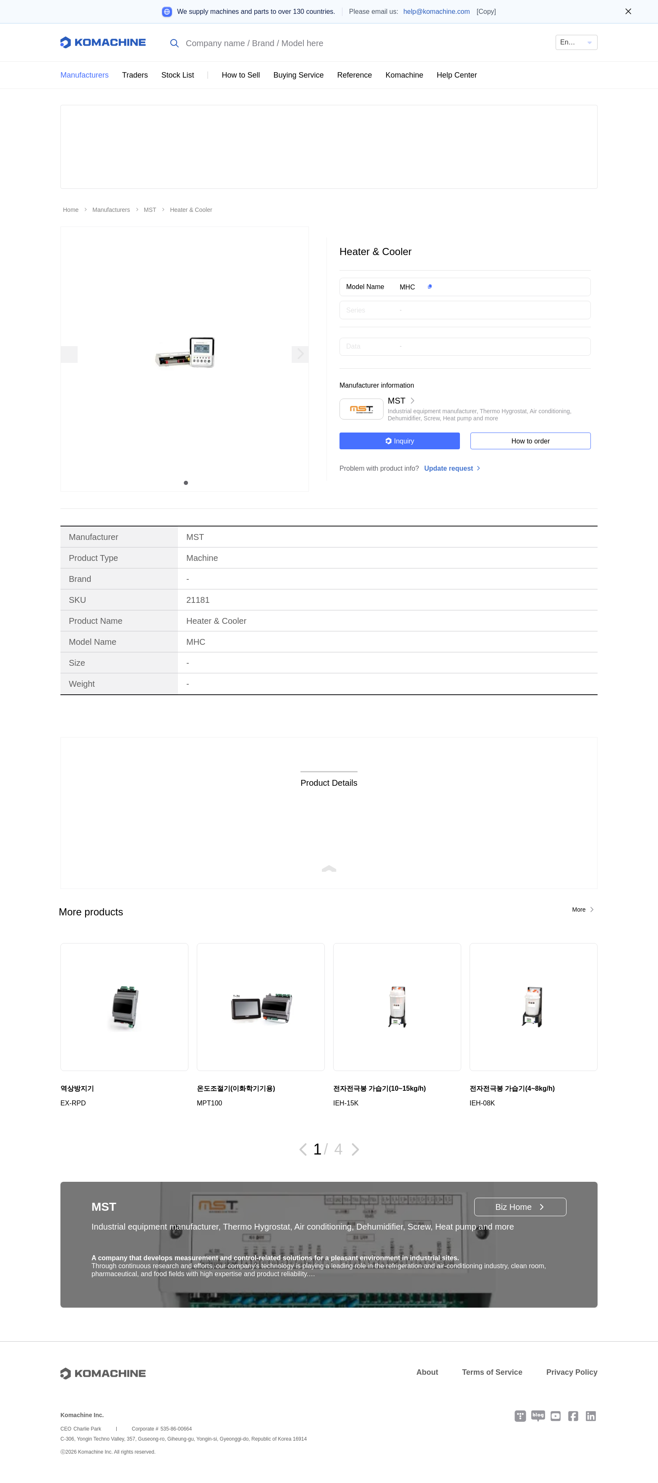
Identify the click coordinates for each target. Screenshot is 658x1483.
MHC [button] (407, 287)
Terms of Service (492, 1372)
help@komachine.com (436, 11)
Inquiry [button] (399, 441)
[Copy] (486, 11)
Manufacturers (84, 75)
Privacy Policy (572, 1372)
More (579, 909)
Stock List (177, 75)
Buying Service (299, 75)
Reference (354, 75)
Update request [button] (448, 468)
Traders (135, 75)
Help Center (457, 75)
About (427, 1372)
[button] (481, 287)
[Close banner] (628, 12)
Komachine (404, 75)
